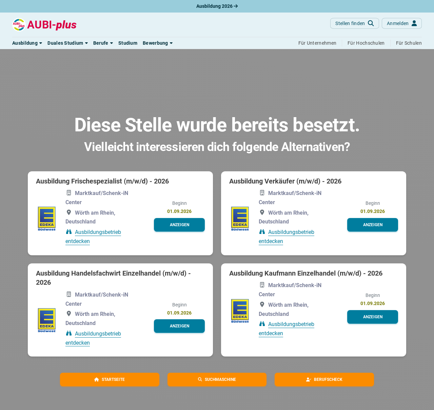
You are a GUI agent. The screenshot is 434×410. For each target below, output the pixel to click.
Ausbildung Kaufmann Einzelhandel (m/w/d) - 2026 (305, 273)
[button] (27, 43)
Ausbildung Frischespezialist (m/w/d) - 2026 (102, 181)
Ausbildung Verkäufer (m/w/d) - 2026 (285, 181)
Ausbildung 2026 (217, 6)
